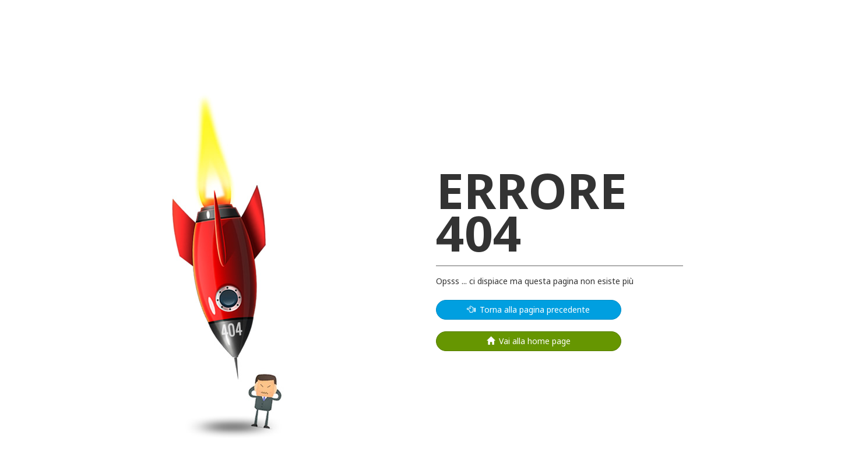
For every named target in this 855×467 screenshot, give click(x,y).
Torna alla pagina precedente (528, 309)
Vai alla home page (529, 340)
